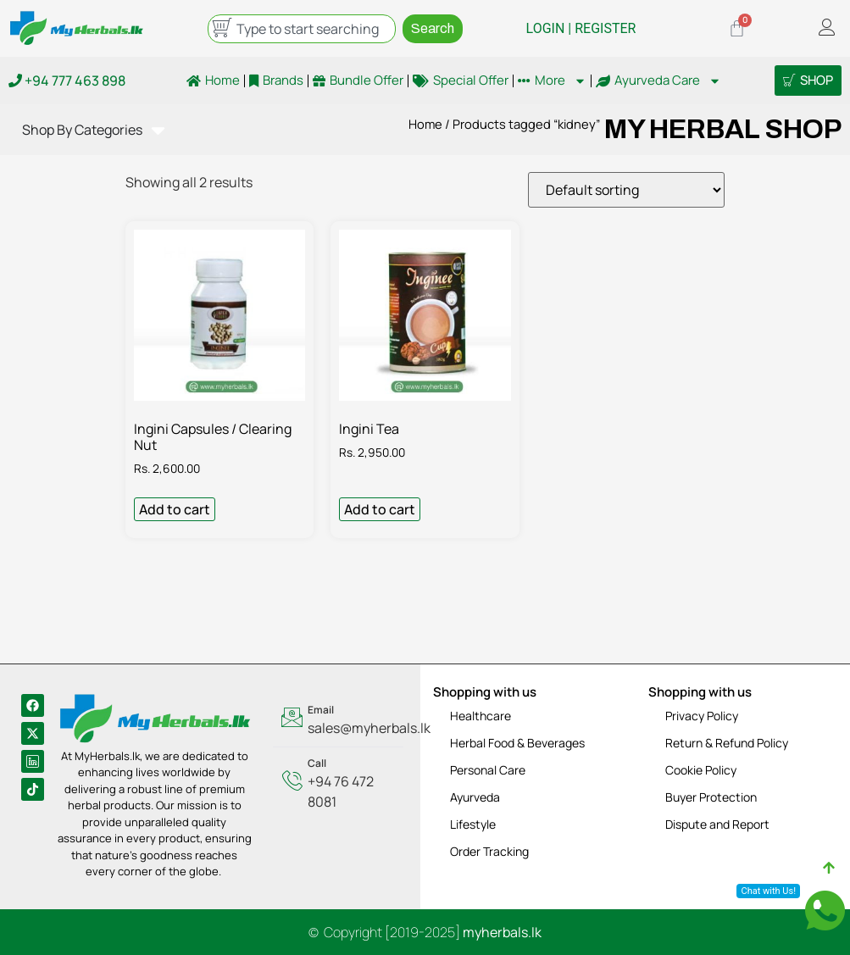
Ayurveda (475, 797)
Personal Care (487, 770)
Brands (276, 80)
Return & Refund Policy (726, 743)
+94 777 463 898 (66, 80)
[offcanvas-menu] (827, 28)
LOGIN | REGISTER (581, 28)
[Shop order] (626, 190)
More (552, 80)
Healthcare (480, 716)
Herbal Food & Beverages (517, 743)
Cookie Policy (700, 770)
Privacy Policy (701, 716)
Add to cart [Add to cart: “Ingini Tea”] (379, 509)
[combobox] (302, 28)
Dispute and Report (717, 824)
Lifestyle (473, 824)
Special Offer (460, 80)
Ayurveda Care (658, 80)
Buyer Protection (711, 797)
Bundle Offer (358, 80)
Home (213, 80)
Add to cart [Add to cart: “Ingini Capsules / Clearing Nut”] (174, 509)
